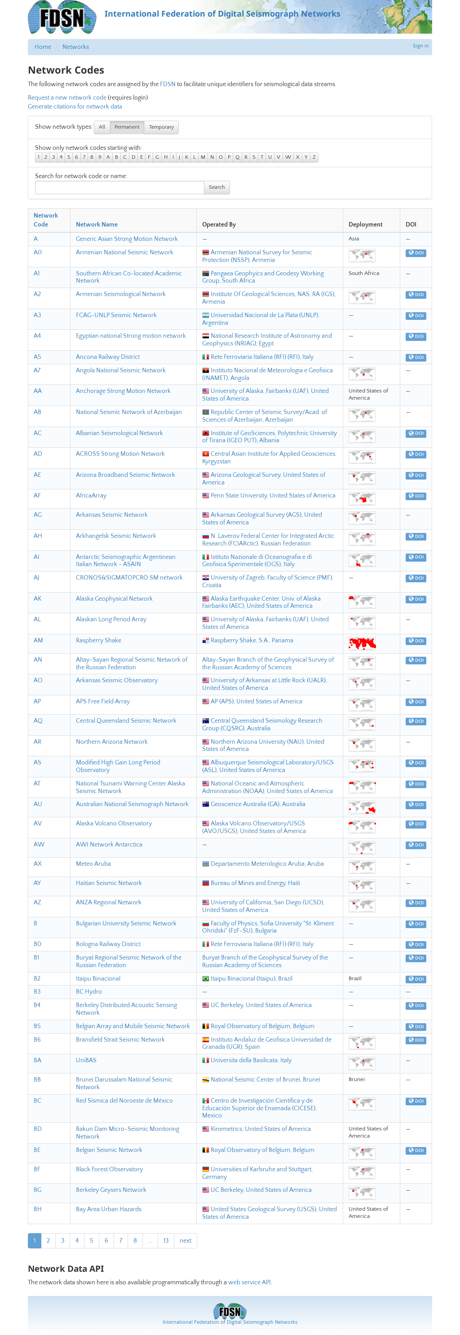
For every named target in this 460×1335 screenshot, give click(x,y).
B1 (36, 957)
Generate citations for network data (75, 106)
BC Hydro (89, 991)
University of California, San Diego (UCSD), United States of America (263, 906)
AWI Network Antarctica (109, 844)
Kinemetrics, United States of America (256, 1129)
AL (37, 619)
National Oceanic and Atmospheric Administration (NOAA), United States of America (267, 787)
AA (38, 391)
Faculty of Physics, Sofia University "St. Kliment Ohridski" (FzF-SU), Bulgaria (268, 927)
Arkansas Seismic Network (112, 515)
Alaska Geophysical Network (114, 598)
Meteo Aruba (93, 864)
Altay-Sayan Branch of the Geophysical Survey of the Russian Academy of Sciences (268, 663)
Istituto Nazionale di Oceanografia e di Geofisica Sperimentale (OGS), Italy (257, 561)
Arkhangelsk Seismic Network (116, 536)
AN (38, 659)
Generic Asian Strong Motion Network (127, 239)
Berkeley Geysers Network (111, 1190)
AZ (37, 902)
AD (38, 454)
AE (37, 475)
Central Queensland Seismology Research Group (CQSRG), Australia (262, 724)
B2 (37, 978)
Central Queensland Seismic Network (126, 720)
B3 (37, 991)
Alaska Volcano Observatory (114, 823)
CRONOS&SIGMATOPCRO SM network (129, 577)
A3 (37, 315)
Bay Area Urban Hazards (109, 1209)
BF (37, 1169)
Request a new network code (67, 97)
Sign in (421, 46)
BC (37, 1100)
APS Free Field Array (103, 701)
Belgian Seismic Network (109, 1150)
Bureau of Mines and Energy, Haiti (251, 883)
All (102, 127)
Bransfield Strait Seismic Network (120, 1039)
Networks (75, 47)
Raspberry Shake (98, 640)
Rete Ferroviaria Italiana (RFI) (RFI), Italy (258, 357)
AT (37, 783)
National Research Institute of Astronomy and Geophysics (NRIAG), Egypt (267, 339)
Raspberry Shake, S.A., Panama (247, 640)
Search (217, 187)
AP (37, 701)
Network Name (97, 224)
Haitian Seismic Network (109, 883)
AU (38, 804)
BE (37, 1150)
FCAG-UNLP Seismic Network (116, 315)
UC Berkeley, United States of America (257, 1005)
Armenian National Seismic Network (124, 252)
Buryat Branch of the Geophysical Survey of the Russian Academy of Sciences (265, 961)
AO (38, 680)
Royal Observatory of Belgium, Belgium (258, 1026)
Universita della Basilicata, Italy (247, 1060)
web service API (249, 1282)
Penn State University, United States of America (269, 495)
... (150, 1240)
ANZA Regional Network (109, 902)
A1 (37, 273)
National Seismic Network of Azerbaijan (129, 412)
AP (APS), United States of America (252, 701)
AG (38, 515)
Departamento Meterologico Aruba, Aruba (263, 864)
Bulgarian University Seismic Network (126, 923)
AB (37, 412)
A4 (37, 336)
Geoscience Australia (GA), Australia (253, 804)
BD (38, 1129)
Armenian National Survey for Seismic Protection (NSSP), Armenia (257, 256)
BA (37, 1060)
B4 (37, 1005)
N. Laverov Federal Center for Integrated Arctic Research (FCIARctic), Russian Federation (268, 539)
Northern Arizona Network (112, 742)
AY (37, 883)
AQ (38, 720)
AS (37, 762)
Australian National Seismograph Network (132, 804)
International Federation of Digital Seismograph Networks (230, 1322)
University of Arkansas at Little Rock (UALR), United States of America (264, 684)
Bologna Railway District (108, 944)
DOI (416, 253)
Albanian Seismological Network (119, 433)
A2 (37, 294)
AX (38, 864)
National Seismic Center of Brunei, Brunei (261, 1079)
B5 (37, 1026)
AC (38, 433)
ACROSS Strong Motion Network (120, 454)
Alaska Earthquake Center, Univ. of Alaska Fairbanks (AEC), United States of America (261, 602)
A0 (38, 252)
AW (39, 844)
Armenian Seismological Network (121, 294)
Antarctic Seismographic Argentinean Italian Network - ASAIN (126, 561)
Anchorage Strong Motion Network (123, 391)
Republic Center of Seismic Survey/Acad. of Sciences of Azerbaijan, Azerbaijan (264, 416)
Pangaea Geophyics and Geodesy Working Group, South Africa (263, 277)
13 (166, 1240)
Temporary (161, 127)
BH (38, 1209)
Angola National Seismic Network (121, 370)
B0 (37, 944)
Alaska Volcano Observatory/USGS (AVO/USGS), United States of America (254, 827)
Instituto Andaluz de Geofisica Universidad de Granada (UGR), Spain (267, 1043)
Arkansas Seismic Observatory (117, 680)
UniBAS (86, 1060)
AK (37, 598)
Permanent (127, 127)
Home (43, 47)
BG (37, 1190)
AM (38, 640)
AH (38, 536)
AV (38, 823)
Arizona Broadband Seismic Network (125, 475)
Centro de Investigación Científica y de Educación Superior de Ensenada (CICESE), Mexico (259, 1108)
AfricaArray (91, 495)
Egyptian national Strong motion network (131, 336)
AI (37, 557)
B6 (37, 1039)
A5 (37, 357)
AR (37, 742)
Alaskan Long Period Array (111, 619)
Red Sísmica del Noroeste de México (124, 1100)
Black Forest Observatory (109, 1169)
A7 (37, 370)
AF (37, 495)
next (185, 1240)
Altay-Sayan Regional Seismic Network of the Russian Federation (131, 663)
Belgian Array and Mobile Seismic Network (133, 1026)
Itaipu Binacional (98, 978)
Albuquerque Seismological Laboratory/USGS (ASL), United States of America (268, 766)
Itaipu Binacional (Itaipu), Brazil (247, 978)
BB (37, 1079)
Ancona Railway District (108, 357)
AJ (37, 577)
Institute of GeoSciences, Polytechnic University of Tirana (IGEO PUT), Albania (269, 437)
